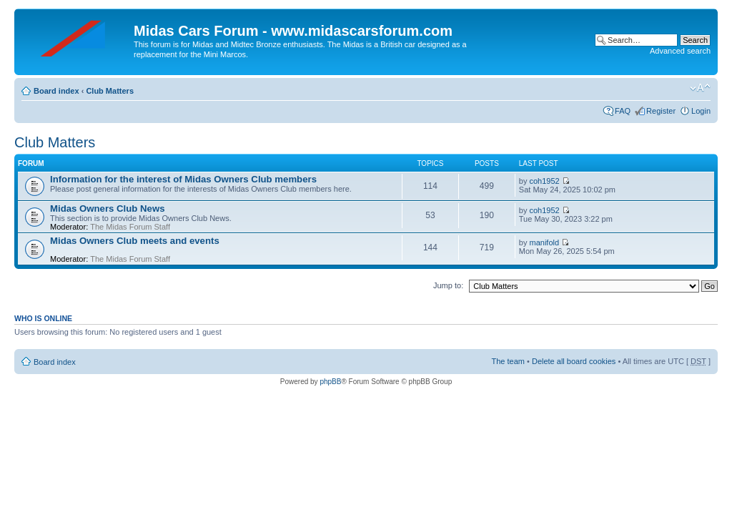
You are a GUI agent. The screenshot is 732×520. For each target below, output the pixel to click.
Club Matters (110, 91)
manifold (545, 242)
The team (508, 361)
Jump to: (448, 285)
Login (701, 111)
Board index (56, 91)
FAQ (622, 111)
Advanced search (680, 50)
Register (661, 111)
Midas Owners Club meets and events (134, 240)
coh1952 (545, 181)
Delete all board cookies (573, 361)
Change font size (700, 88)
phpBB (330, 382)
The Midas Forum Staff (130, 226)
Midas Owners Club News (107, 208)
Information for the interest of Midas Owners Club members (183, 179)
